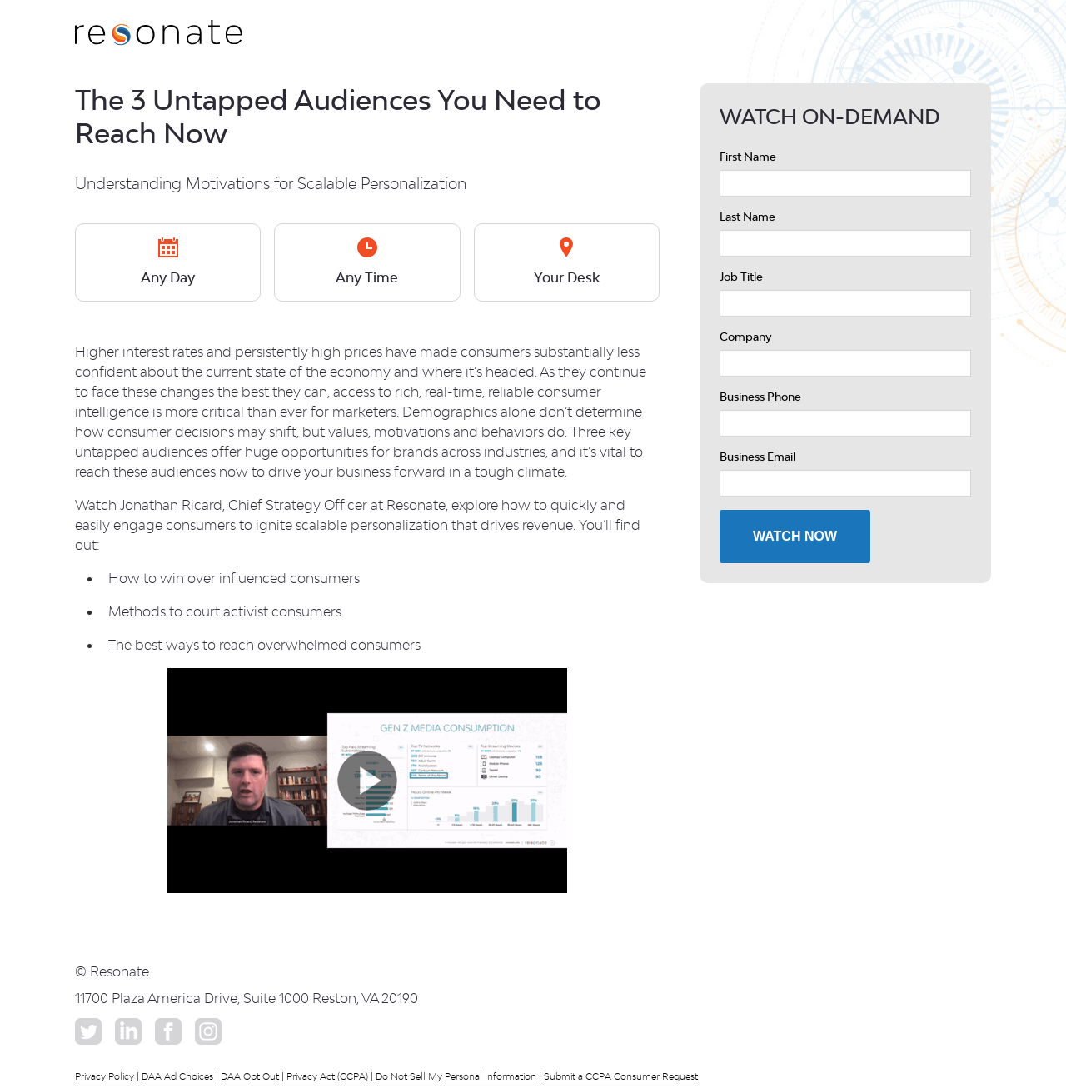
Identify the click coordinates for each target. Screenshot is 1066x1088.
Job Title (741, 276)
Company (746, 336)
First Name (748, 156)
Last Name (747, 216)
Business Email (757, 456)
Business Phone (760, 396)
